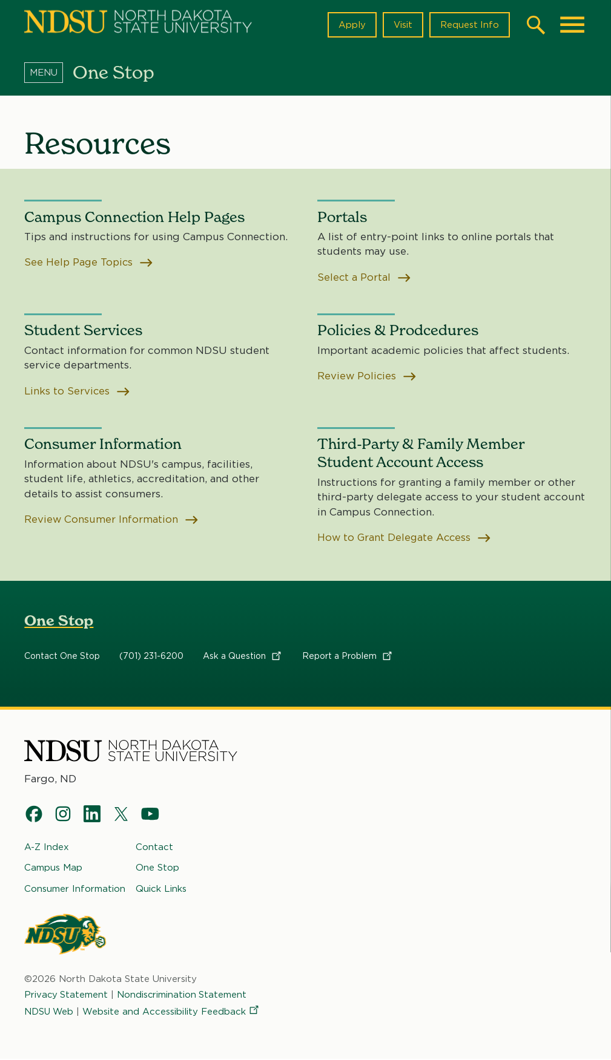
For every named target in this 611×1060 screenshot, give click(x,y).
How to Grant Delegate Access (405, 538)
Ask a (243, 656)
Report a (348, 656)
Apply (351, 24)
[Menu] (48, 72)
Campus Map (53, 868)
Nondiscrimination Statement (183, 995)
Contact (154, 847)
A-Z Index (46, 847)
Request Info (469, 24)
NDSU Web (49, 1012)
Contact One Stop (62, 656)
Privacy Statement (66, 995)
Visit (402, 24)
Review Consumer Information (111, 520)
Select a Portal (364, 277)
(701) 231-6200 (151, 656)
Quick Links (161, 888)
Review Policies (367, 376)
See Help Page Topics (90, 263)
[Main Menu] (572, 24)
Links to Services (77, 391)
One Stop (58, 621)
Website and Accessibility (173, 1012)
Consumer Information (74, 888)
